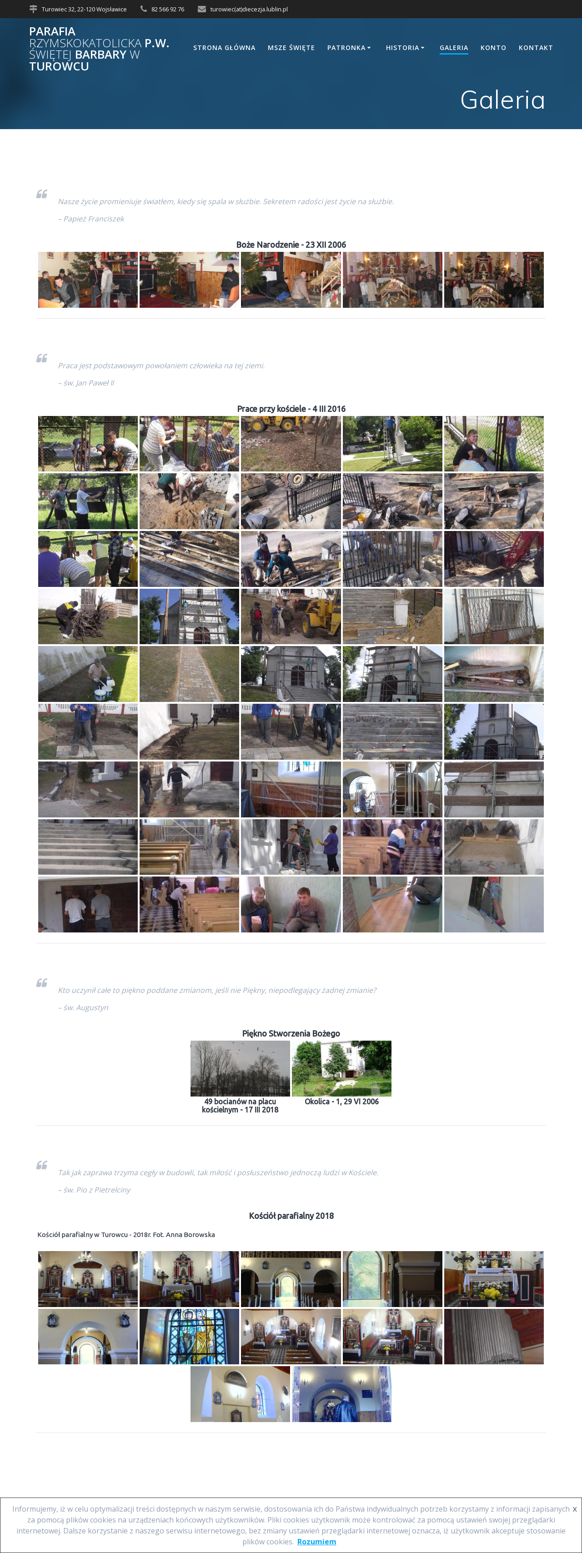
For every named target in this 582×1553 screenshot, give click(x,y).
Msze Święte (291, 47)
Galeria (454, 47)
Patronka (346, 47)
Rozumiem (316, 1542)
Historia (402, 47)
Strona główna (224, 47)
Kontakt (536, 47)
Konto (494, 47)
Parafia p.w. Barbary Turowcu (99, 48)
